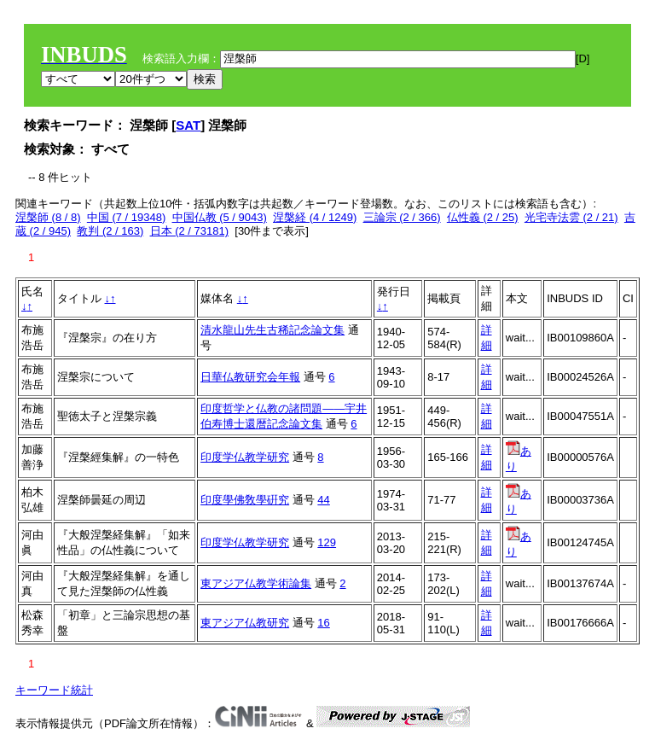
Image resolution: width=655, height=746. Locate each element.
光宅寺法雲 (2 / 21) (571, 217)
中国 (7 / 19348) (126, 217)
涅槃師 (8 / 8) (48, 217)
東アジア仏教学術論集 (255, 583)
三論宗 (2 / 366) (402, 217)
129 (326, 542)
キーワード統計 (54, 690)
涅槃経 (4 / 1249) (314, 217)
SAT (188, 125)
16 (323, 622)
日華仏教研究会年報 (250, 376)
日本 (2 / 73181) (189, 230)
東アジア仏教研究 (244, 622)
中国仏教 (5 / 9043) (219, 217)
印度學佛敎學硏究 (244, 499)
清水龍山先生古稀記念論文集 (272, 329)
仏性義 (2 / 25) (483, 217)
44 (323, 499)
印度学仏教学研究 (244, 457)
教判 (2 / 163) (110, 230)
